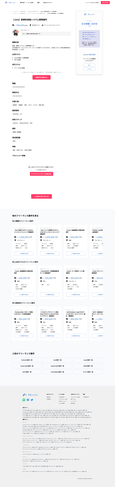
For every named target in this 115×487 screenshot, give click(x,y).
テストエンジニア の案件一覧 (55, 430)
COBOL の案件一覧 (55, 417)
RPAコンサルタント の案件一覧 (78, 447)
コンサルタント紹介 (63, 399)
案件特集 (73, 403)
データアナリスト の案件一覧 (44, 471)
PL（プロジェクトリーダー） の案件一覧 (53, 438)
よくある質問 (62, 403)
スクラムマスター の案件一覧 (73, 440)
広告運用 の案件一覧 (45, 466)
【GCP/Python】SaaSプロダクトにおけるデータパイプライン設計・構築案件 (75, 314)
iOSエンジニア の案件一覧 (44, 424)
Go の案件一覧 (26, 413)
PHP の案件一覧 (44, 413)
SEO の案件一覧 (27, 466)
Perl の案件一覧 (53, 413)
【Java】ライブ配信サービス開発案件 (75, 272)
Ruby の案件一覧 (39, 412)
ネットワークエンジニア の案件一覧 (56, 426)
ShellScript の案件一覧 (85, 417)
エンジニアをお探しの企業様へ (92, 2)
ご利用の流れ (62, 397)
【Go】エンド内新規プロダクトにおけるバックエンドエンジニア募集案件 (49, 232)
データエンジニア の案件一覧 (30, 471)
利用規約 (49, 399)
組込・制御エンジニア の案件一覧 (31, 433)
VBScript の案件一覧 (45, 417)
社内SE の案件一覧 (27, 430)
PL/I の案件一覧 (75, 417)
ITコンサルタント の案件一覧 (30, 447)
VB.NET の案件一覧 (65, 417)
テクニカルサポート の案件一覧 (30, 454)
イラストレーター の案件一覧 (30, 459)
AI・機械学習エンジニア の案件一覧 (78, 471)
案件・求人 (73, 399)
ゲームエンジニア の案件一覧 (47, 431)
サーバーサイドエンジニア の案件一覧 (63, 428)
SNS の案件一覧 (35, 466)
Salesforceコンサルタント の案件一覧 (46, 447)
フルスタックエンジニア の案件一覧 (81, 428)
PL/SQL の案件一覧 (53, 415)
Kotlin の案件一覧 (84, 415)
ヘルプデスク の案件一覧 (44, 454)
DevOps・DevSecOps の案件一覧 (30, 426)
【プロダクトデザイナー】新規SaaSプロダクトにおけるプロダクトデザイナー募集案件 (49, 314)
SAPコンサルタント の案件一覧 (63, 447)
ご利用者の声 (86, 397)
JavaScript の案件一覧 (46, 410)
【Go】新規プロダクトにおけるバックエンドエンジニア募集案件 (24, 231)
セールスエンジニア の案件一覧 (40, 430)
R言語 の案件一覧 (58, 412)
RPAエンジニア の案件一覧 (61, 431)
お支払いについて (63, 401)
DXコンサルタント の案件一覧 (50, 449)
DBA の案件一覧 (43, 426)
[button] (57, 408)
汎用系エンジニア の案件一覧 (46, 433)
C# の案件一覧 (26, 415)
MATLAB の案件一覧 (69, 412)
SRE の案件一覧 (87, 424)
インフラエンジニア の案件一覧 (74, 424)
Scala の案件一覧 (35, 413)
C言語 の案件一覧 (80, 413)
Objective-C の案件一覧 (74, 415)
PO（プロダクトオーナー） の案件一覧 (32, 442)
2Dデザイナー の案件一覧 (43, 459)
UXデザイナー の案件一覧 (41, 461)
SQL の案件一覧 (44, 415)
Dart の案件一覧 (71, 413)
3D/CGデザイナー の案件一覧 (57, 459)
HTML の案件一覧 (27, 410)
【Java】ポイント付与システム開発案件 (101, 272)
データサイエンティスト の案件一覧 (60, 471)
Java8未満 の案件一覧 (69, 410)
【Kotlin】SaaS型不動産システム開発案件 (101, 231)
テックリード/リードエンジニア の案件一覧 (33, 438)
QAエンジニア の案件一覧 (69, 430)
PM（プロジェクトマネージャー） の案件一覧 (33, 440)
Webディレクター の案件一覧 (49, 442)
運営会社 (49, 397)
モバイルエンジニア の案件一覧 (30, 424)
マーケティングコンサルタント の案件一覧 (32, 449)
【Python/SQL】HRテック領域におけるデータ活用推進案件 (23, 313)
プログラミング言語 (75, 397)
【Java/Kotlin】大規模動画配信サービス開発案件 (49, 272)
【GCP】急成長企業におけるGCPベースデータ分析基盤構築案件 (101, 314)
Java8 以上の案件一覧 (33, 11)
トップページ (15, 11)
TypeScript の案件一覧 (58, 410)
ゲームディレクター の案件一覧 (63, 442)
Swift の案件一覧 (63, 415)
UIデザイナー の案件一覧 (29, 461)
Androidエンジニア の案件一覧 (59, 424)
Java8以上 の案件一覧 (81, 410)
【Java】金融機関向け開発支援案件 (75, 231)
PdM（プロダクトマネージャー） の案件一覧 (55, 440)
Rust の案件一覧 (87, 412)
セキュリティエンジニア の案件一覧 (74, 426)
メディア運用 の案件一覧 (57, 466)
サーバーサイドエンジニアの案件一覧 (36, 13)
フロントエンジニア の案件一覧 (45, 428)
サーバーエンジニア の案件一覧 (30, 428)
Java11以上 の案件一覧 (28, 412)
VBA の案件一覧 (27, 417)
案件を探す (22, 2)
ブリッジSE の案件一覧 (74, 431)
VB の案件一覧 (35, 417)
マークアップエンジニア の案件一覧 (31, 431)
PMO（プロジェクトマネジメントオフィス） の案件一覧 (76, 438)
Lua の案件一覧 (62, 413)
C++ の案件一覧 (35, 415)
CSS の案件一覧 (36, 410)
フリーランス (74, 401)
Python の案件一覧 (48, 412)
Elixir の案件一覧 (78, 412)
